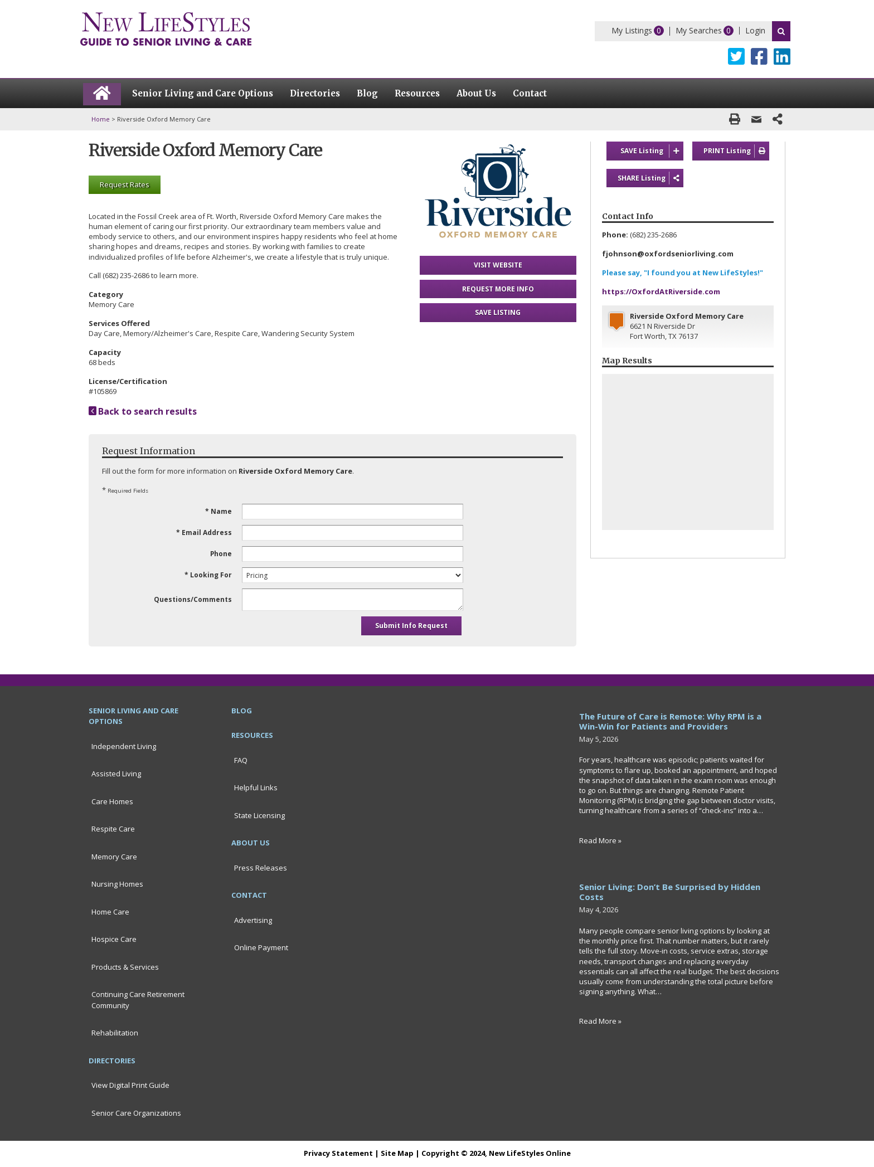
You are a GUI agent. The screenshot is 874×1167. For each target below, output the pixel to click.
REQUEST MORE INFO (498, 289)
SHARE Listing (650, 178)
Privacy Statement (338, 1153)
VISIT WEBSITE (498, 265)
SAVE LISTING (498, 312)
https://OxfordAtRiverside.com (661, 291)
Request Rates (124, 184)
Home (100, 119)
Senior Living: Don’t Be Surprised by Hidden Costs (669, 891)
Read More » (600, 840)
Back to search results (143, 411)
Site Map (397, 1153)
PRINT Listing (736, 151)
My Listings (631, 30)
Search (781, 31)
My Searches (699, 30)
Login (755, 30)
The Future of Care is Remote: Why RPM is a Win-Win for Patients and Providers (670, 721)
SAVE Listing (651, 151)
